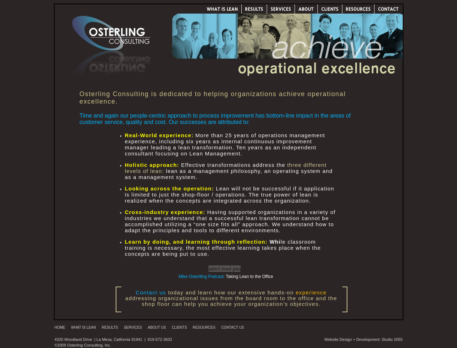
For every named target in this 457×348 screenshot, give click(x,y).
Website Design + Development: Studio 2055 (363, 339)
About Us (157, 327)
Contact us (151, 292)
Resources (204, 327)
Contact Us (232, 327)
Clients (179, 327)
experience (311, 292)
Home (60, 327)
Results (110, 327)
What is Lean (83, 327)
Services (133, 327)
